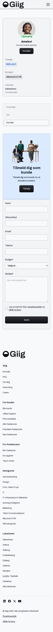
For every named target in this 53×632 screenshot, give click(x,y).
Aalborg (6, 550)
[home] (13, 4)
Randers (6, 570)
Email (8, 231)
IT (4, 492)
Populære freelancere (12, 429)
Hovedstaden (11, 92)
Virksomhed (11, 217)
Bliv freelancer (9, 450)
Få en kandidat (9, 418)
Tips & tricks (8, 460)
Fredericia (7, 581)
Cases (6, 392)
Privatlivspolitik (9, 616)
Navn (8, 203)
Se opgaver (8, 455)
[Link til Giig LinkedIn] (4, 601)
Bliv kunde (7, 408)
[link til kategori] (14, 77)
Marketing (7, 508)
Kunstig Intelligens (11, 502)
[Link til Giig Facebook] (9, 601)
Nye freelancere (10, 434)
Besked (9, 274)
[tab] (26, 107)
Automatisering (10, 476)
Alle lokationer (9, 586)
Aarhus (6, 544)
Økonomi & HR (9, 518)
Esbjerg (6, 560)
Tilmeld (26, 188)
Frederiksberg (9, 555)
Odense (6, 565)
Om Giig (6, 382)
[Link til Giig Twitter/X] (14, 601)
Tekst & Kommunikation (13, 513)
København (10, 89)
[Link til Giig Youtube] (19, 601)
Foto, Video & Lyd (11, 487)
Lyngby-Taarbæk (10, 576)
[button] (47, 4)
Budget (9, 259)
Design (6, 482)
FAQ (5, 376)
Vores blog (7, 387)
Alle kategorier (9, 523)
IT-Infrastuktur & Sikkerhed (15, 497)
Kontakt (26, 51)
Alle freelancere (10, 424)
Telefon (9, 245)
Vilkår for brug (9, 621)
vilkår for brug (15, 309)
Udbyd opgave (9, 413)
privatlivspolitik (35, 306)
